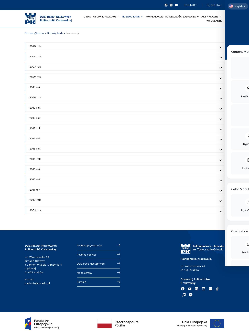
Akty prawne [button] (211, 16)
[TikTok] (217, 289)
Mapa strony (85, 273)
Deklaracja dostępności (92, 264)
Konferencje (154, 16)
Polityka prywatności (90, 245)
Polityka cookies (87, 255)
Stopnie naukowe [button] (106, 16)
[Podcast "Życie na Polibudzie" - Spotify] (191, 295)
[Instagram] (171, 5)
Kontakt (190, 5)
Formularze (214, 20)
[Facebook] (166, 5)
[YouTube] (176, 5)
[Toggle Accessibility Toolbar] (241, 159)
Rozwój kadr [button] (132, 16)
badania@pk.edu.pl (37, 283)
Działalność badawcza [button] (182, 16)
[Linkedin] (203, 289)
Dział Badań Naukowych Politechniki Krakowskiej (56, 18)
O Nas (87, 16)
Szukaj (216, 5)
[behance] (184, 295)
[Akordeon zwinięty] (124, 46)
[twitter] (210, 289)
